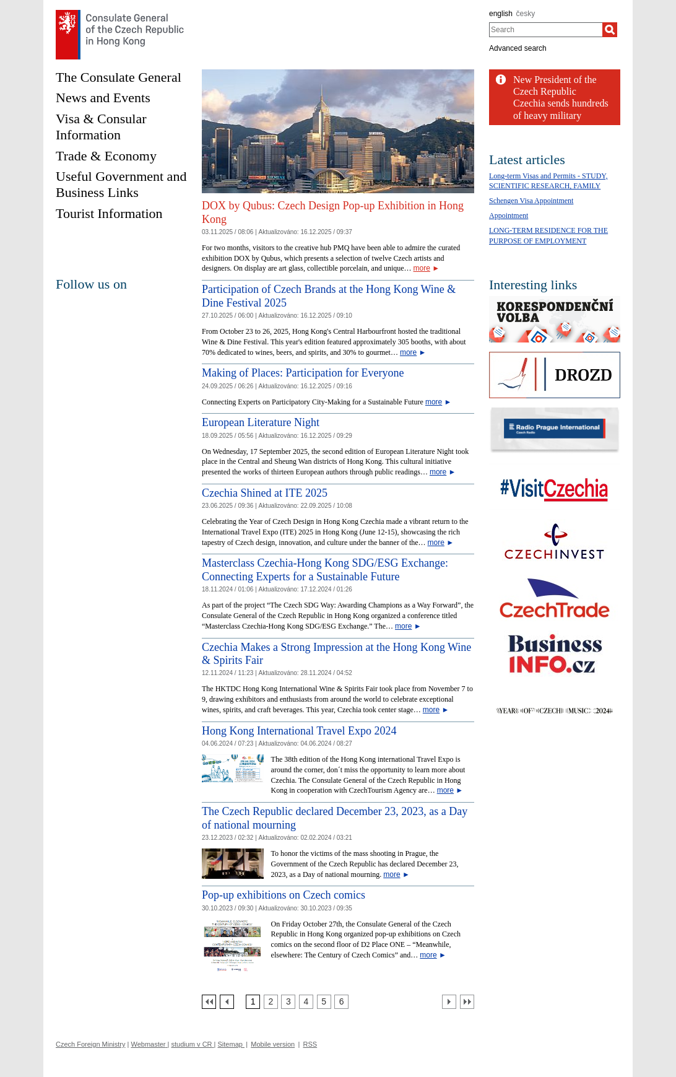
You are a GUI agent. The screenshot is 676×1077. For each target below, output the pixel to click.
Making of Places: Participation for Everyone (303, 373)
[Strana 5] (324, 1002)
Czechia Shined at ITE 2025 (264, 493)
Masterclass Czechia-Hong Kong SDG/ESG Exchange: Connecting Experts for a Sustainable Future (325, 570)
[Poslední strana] (467, 1002)
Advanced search (518, 48)
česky (525, 13)
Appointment (508, 215)
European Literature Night (260, 422)
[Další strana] (449, 1002)
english (501, 13)
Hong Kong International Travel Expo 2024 (299, 731)
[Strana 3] (288, 1002)
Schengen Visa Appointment (531, 200)
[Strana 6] (341, 1002)
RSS (310, 1044)
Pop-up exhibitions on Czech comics (283, 895)
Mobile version (273, 1044)
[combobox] (545, 29)
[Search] (609, 29)
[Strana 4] (306, 1002)
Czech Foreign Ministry (90, 1044)
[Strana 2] (271, 1002)
